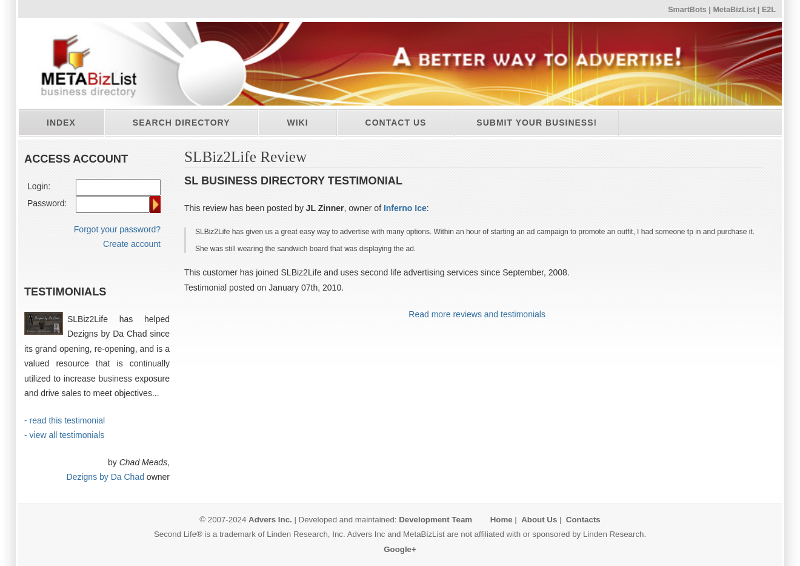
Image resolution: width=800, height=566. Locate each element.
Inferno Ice (405, 208)
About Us (539, 519)
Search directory (181, 122)
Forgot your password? (117, 229)
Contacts (583, 519)
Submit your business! (536, 122)
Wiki (297, 122)
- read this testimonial (64, 420)
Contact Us (396, 122)
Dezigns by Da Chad (105, 477)
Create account (132, 244)
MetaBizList (734, 9)
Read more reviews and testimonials (476, 314)
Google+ (400, 549)
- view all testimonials (64, 435)
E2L (769, 9)
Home (501, 519)
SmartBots (687, 9)
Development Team (435, 519)
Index (61, 122)
